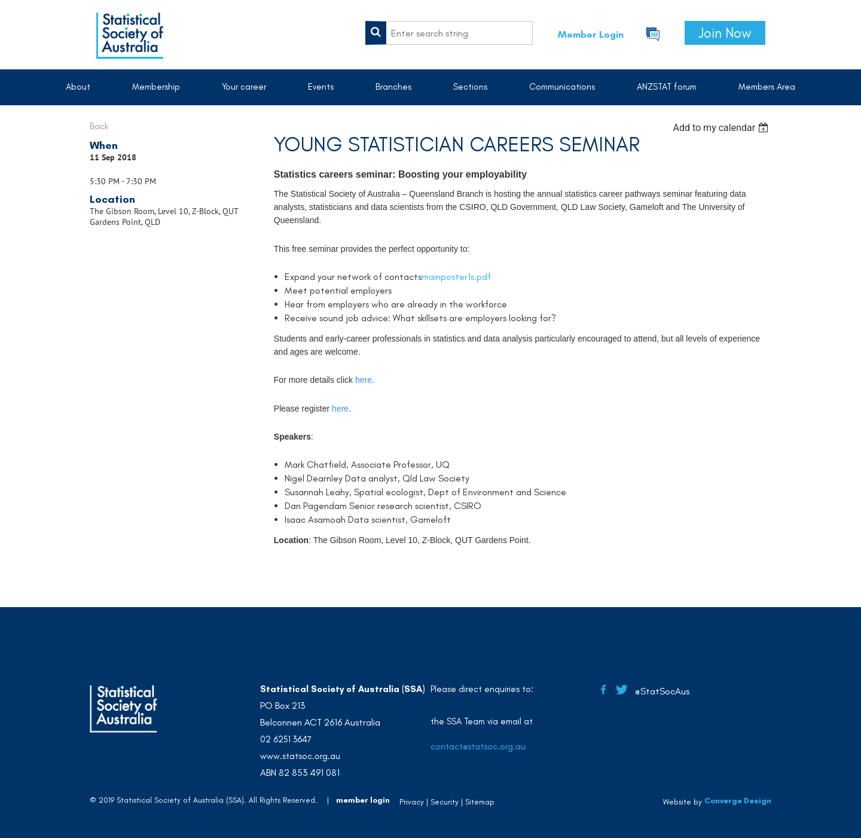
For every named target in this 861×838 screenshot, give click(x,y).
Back (99, 126)
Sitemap (479, 801)
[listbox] (722, 127)
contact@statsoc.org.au (478, 746)
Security (444, 801)
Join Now (725, 33)
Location (112, 199)
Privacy (411, 801)
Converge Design (737, 800)
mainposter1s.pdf (456, 276)
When (104, 145)
